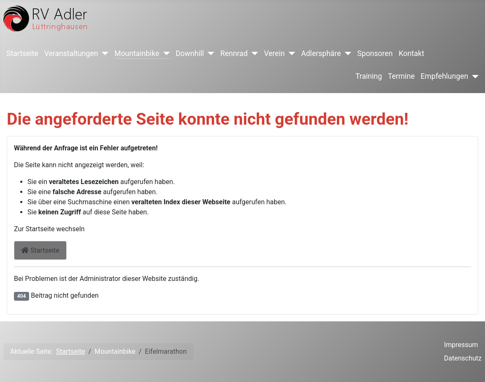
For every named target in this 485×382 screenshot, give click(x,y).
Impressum (461, 345)
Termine (401, 76)
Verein (274, 53)
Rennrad (234, 53)
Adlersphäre (321, 53)
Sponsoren (375, 53)
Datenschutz (463, 358)
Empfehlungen (444, 76)
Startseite (22, 53)
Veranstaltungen (71, 53)
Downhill (190, 53)
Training (369, 76)
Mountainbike (136, 53)
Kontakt (411, 53)
